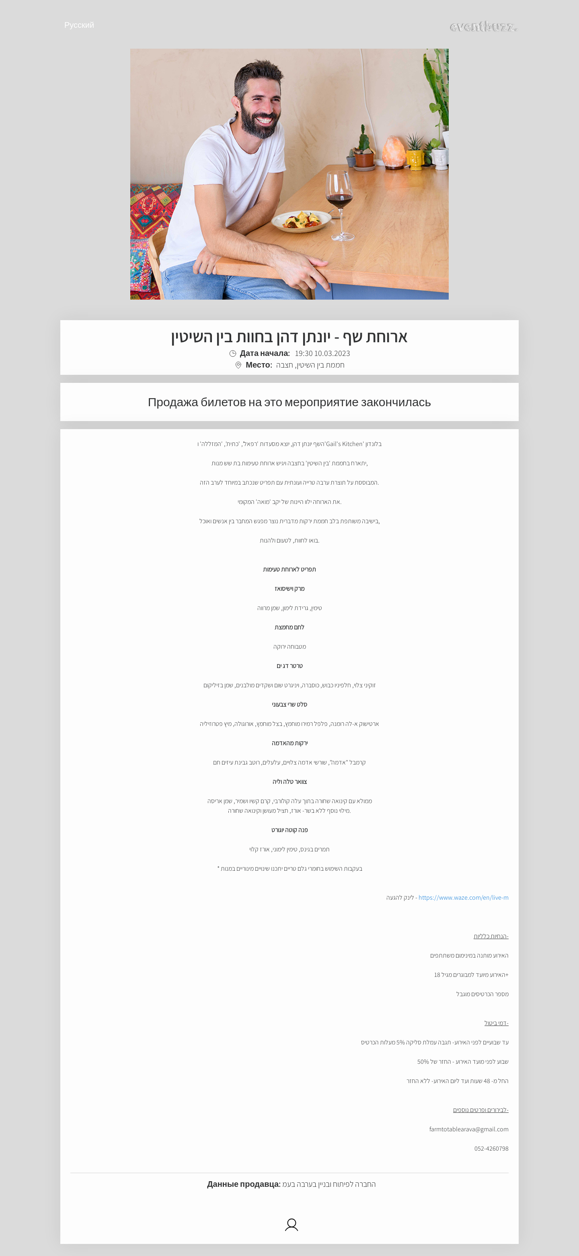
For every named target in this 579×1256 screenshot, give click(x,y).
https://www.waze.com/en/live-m (464, 897)
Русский (79, 25)
